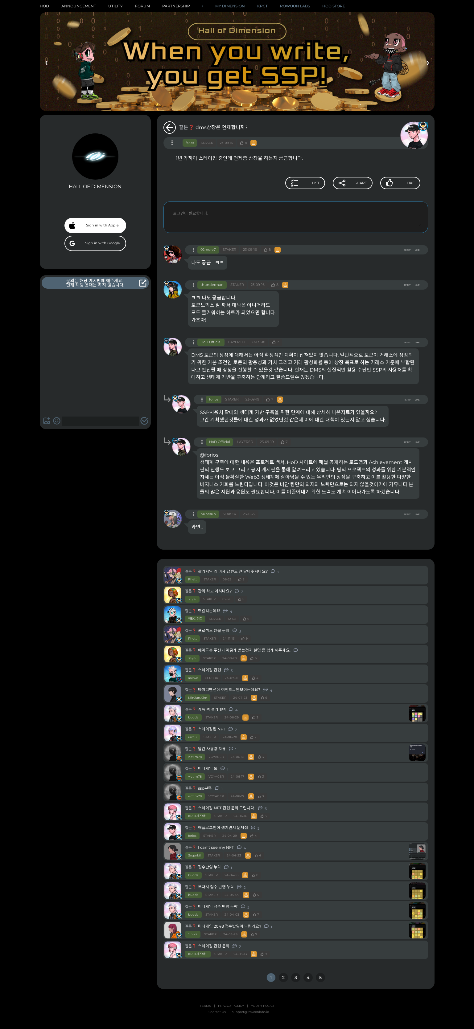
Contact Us (217, 1012)
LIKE (417, 250)
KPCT (262, 6)
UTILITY (115, 6)
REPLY (407, 250)
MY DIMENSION (230, 6)
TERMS (205, 1005)
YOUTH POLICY (262, 1005)
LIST (289, 183)
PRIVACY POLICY (231, 1005)
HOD (44, 6)
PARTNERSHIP (176, 6)
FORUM (142, 6)
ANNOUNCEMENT (78, 6)
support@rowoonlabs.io (250, 1012)
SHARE (343, 183)
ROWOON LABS (295, 6)
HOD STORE (333, 6)
